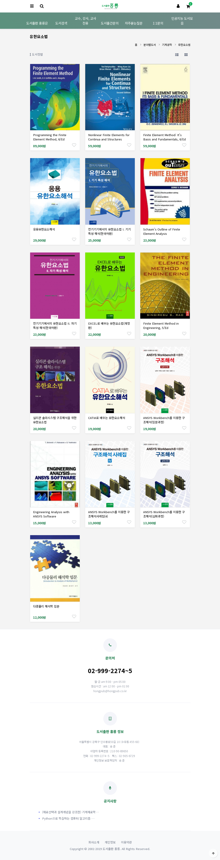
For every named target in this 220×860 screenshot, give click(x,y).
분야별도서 (149, 45)
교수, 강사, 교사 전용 (85, 20)
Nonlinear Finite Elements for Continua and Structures (109, 137)
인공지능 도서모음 (182, 20)
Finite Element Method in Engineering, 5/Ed (161, 325)
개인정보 (110, 842)
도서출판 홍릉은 (37, 23)
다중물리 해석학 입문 (46, 606)
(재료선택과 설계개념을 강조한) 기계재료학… (70, 812)
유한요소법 (184, 45)
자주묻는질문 (134, 23)
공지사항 (110, 792)
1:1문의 (158, 23)
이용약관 (126, 842)
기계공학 (167, 45)
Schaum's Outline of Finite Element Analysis (161, 231)
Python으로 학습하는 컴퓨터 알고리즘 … (68, 818)
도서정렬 (36, 54)
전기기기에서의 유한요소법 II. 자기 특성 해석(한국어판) (55, 325)
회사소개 (93, 842)
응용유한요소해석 (44, 229)
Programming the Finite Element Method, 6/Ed (49, 137)
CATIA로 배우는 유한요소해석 (106, 418)
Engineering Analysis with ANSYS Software (51, 514)
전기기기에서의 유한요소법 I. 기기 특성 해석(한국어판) (109, 231)
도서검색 (61, 23)
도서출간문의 (109, 23)
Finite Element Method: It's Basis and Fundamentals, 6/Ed (164, 137)
